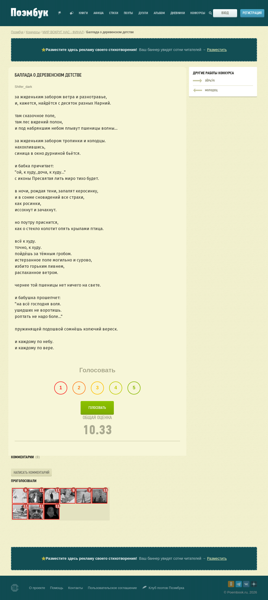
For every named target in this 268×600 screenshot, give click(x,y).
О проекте (37, 588)
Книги (83, 13)
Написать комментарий (31, 473)
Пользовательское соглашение (112, 588)
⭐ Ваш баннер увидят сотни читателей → (134, 50)
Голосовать (97, 408)
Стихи (113, 13)
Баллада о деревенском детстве (110, 32)
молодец (223, 89)
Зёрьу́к (223, 81)
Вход (225, 13)
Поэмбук (17, 32)
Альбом (159, 13)
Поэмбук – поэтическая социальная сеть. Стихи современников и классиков (29, 13)
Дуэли (143, 13)
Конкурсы (197, 13)
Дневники (177, 13)
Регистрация (252, 13)
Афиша (98, 13)
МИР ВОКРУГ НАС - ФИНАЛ (62, 32)
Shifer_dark (23, 87)
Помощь (56, 588)
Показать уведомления (60, 13)
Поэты (128, 13)
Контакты (75, 588)
